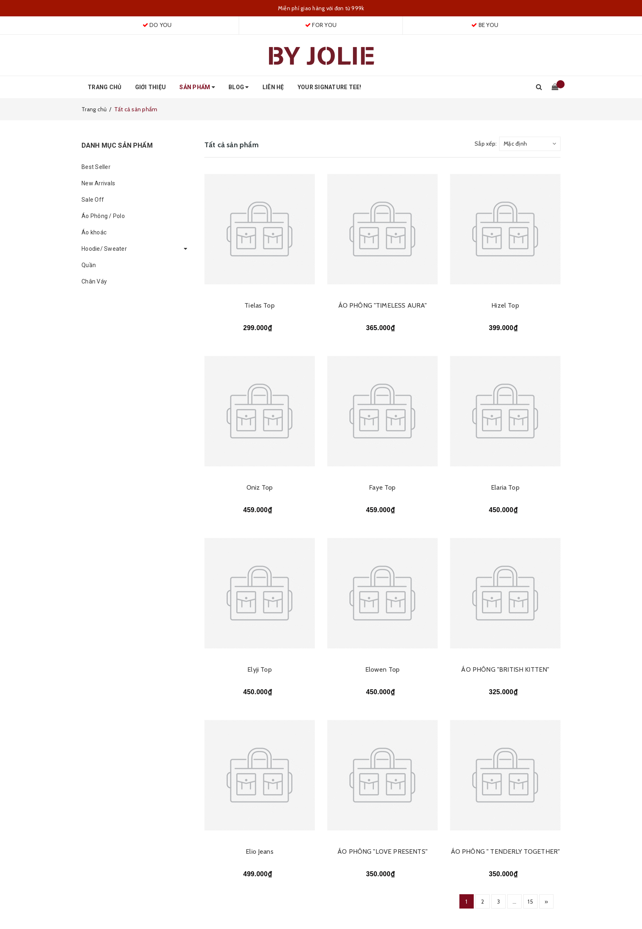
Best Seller (96, 167)
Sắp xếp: (486, 143)
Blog (238, 87)
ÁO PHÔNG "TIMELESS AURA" (382, 305)
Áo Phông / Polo (103, 216)
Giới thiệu (150, 87)
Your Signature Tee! (330, 87)
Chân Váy (94, 281)
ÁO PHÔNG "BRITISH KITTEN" (505, 669)
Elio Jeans (260, 851)
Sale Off (92, 199)
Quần (88, 265)
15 (530, 901)
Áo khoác (93, 232)
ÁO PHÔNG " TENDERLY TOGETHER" (505, 851)
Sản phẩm (197, 87)
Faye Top (382, 487)
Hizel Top (505, 305)
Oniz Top (259, 487)
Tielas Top (259, 305)
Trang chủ (104, 87)
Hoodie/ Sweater (104, 248)
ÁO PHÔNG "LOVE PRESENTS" (382, 851)
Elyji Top (259, 669)
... (515, 901)
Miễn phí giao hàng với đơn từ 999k (321, 8)
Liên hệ (273, 87)
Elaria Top (505, 487)
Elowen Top (382, 669)
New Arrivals (98, 183)
